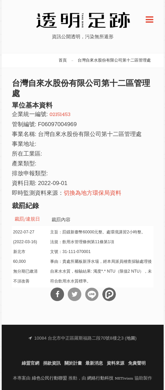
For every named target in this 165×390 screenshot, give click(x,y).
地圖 (130, 338)
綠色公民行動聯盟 (49, 378)
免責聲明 (137, 363)
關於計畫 (73, 363)
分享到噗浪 (109, 294)
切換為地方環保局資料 (92, 193)
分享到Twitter (74, 294)
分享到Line (92, 294)
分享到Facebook (57, 294)
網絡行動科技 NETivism (110, 378)
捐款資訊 (52, 363)
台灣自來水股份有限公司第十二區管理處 (114, 60)
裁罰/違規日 (27, 219)
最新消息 (94, 363)
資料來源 (115, 363)
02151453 (59, 114)
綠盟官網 (30, 363)
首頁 (63, 60)
